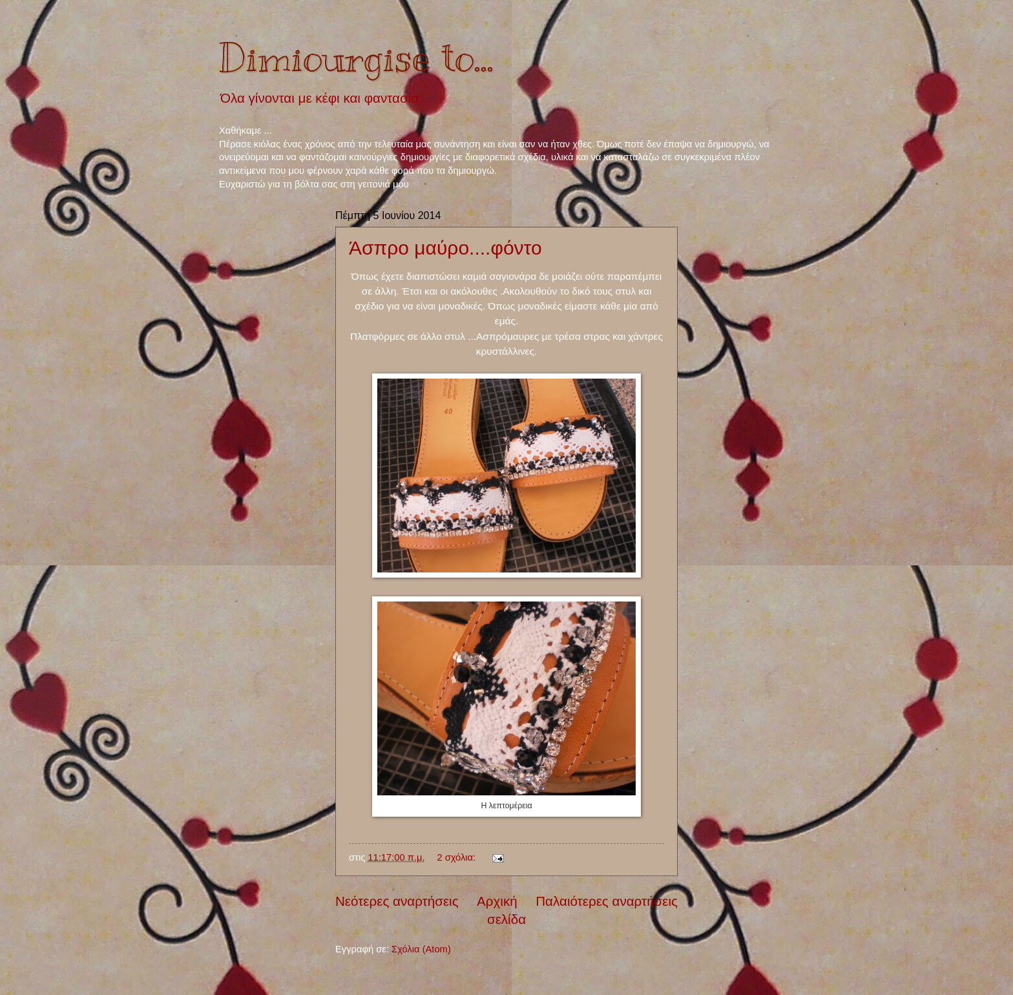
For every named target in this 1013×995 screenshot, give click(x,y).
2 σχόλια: (457, 857)
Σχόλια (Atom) (421, 949)
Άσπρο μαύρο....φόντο (445, 247)
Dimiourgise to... (356, 58)
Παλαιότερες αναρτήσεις (607, 901)
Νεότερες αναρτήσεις (397, 901)
